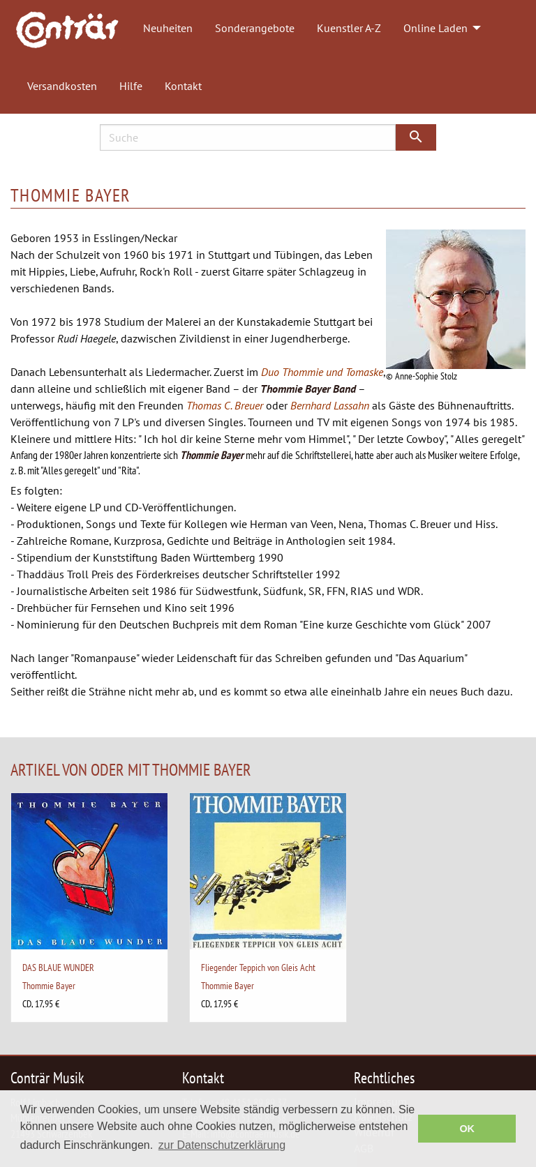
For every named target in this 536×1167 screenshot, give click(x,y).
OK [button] (467, 1128)
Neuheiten (168, 28)
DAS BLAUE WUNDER (58, 967)
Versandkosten (62, 86)
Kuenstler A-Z (349, 28)
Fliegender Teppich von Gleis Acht (258, 967)
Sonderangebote (255, 28)
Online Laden (435, 28)
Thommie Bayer (48, 985)
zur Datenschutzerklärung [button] (221, 1145)
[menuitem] (74, 28)
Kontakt (183, 86)
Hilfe (130, 86)
